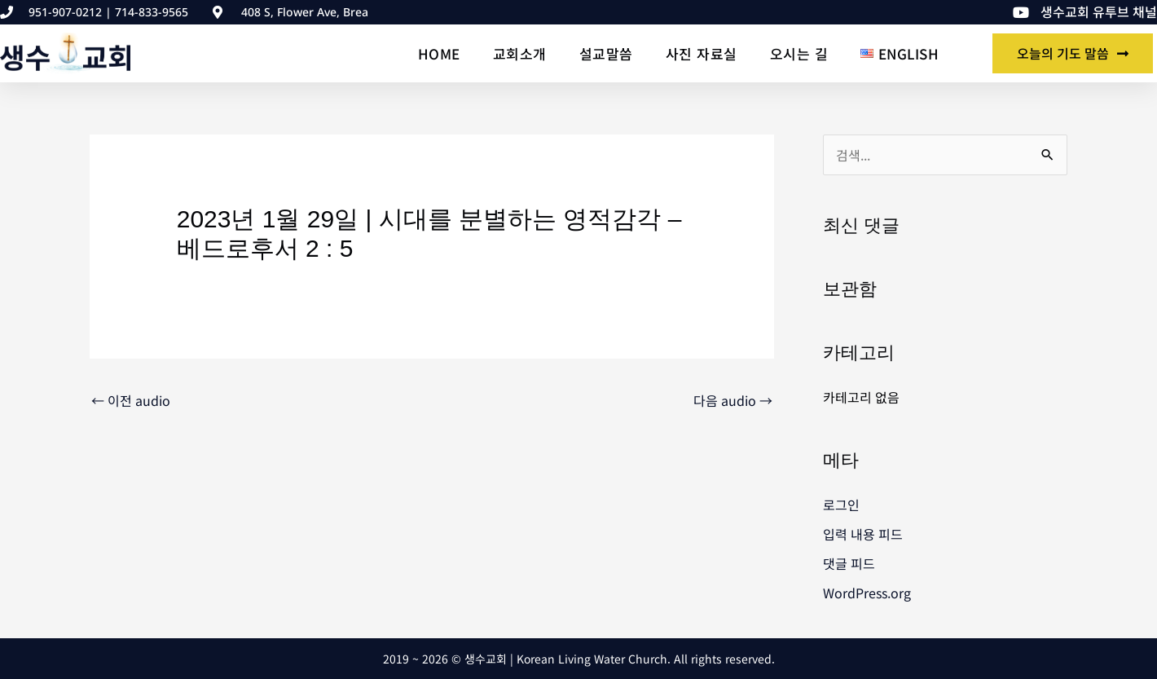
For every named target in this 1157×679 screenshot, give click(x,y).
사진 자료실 (701, 53)
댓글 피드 (849, 563)
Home (439, 53)
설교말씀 (606, 53)
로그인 (841, 504)
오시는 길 (799, 53)
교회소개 (520, 53)
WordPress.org (867, 592)
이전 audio (130, 400)
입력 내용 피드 (863, 534)
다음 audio (732, 400)
